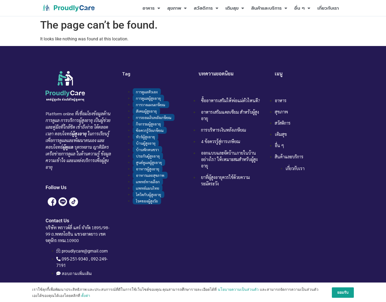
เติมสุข (234, 8)
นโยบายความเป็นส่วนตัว (238, 299)
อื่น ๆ (302, 8)
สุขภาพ (177, 8)
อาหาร (151, 8)
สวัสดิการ (206, 8)
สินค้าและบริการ (269, 8)
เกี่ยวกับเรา (328, 8)
